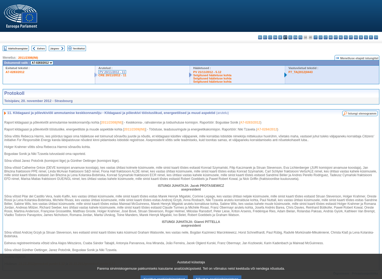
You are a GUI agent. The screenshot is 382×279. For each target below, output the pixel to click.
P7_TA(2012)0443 (300, 72)
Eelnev (41, 48)
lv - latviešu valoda (321, 37)
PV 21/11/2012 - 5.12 (207, 72)
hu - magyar (331, 37)
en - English (295, 37)
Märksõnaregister (18, 48)
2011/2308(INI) (28, 57)
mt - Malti (336, 37)
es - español (265, 37)
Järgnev (54, 48)
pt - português (351, 37)
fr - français (300, 37)
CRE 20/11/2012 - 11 (112, 75)
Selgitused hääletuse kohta (212, 75)
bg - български (260, 37)
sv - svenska (376, 37)
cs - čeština (270, 37)
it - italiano (316, 37)
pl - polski (346, 37)
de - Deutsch (280, 37)
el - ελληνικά (290, 37)
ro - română (356, 37)
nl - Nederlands (341, 37)
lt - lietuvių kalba (326, 37)
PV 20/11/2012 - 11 (112, 72)
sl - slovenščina (366, 37)
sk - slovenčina (361, 37)
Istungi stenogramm (362, 113)
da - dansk (275, 37)
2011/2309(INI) (134, 129)
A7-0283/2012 (15, 72)
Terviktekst (79, 48)
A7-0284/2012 (267, 129)
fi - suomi (371, 37)
